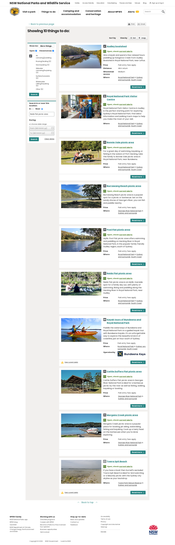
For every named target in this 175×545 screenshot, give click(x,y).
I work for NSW (66, 541)
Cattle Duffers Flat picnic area (124, 371)
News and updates (77, 519)
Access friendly (88, 3)
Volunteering (112, 3)
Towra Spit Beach (117, 461)
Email (143, 24)
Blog (144, 3)
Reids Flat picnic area (119, 273)
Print (133, 24)
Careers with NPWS (47, 522)
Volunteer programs (47, 519)
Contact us (74, 522)
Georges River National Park (129, 211)
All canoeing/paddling (43, 57)
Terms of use (105, 519)
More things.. (46, 46)
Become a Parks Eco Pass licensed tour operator (53, 526)
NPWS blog (14, 522)
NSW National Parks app (18, 519)
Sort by (112, 38)
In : (30, 109)
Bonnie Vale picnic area (120, 142)
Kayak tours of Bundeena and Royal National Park (124, 321)
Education (100, 3)
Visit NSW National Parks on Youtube (22, 541)
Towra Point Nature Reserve (129, 483)
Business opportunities (48, 529)
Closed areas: (46, 51)
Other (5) (39, 89)
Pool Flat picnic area (118, 229)
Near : (38, 109)
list (134, 38)
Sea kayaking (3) (42, 65)
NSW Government (51, 541)
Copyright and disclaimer (110, 524)
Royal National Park (126, 77)
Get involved (44, 532)
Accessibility (105, 516)
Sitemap (104, 527)
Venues (137, 3)
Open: (33, 51)
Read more (138, 87)
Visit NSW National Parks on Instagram (17, 541)
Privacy (103, 522)
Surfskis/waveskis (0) (43, 77)
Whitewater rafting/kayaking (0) (42, 84)
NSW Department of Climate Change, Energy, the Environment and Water (22, 529)
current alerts (125, 51)
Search (34, 94)
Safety (77, 3)
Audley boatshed (117, 46)
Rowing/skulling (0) (43, 61)
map (143, 38)
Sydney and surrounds (127, 213)
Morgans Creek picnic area (122, 415)
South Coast (136, 80)
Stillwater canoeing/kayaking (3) (43, 70)
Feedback (74, 525)
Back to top (87, 502)
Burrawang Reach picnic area (124, 185)
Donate (103, 532)
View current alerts (71, 362)
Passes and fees (126, 3)
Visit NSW (13, 525)
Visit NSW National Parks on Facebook (12, 541)
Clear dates (49, 139)
